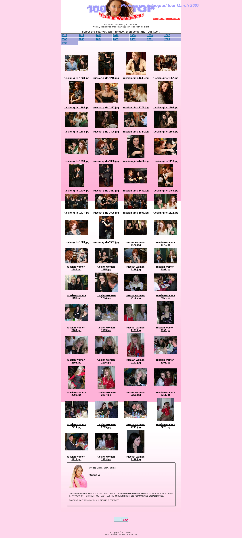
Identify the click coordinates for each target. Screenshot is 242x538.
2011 (98, 35)
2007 (167, 35)
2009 (133, 35)
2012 (81, 35)
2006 (64, 39)
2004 (98, 39)
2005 (81, 39)
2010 (116, 35)
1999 (64, 43)
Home (155, 19)
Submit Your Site (173, 19)
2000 (167, 39)
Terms (161, 19)
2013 (64, 35)
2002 (133, 39)
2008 (150, 35)
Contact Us (94, 475)
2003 (116, 39)
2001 (150, 39)
